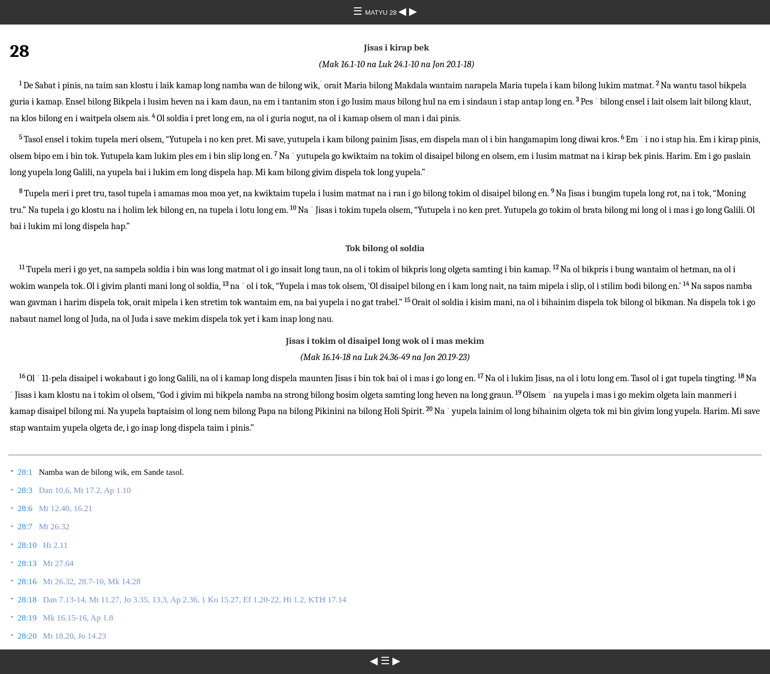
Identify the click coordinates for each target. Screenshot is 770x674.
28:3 (25, 490)
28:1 (25, 472)
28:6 (25, 508)
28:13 (27, 563)
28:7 (25, 526)
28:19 (27, 617)
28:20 (27, 636)
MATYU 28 (382, 12)
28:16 (27, 581)
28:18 (27, 599)
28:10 (27, 545)
